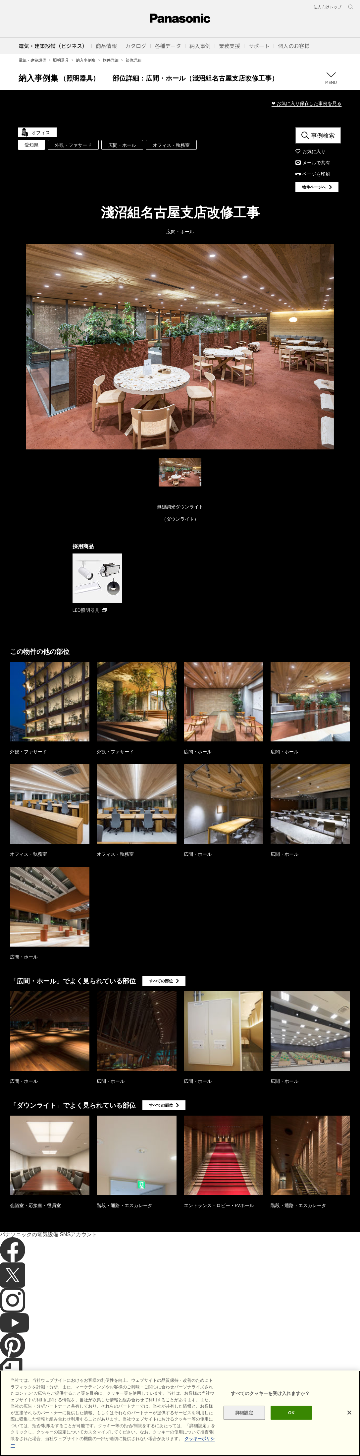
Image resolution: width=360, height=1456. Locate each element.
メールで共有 (316, 162)
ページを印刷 (316, 174)
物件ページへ (314, 187)
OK (291, 1412)
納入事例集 (86, 60)
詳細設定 (244, 1412)
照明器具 (61, 60)
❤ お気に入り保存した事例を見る (307, 103)
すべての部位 (161, 981)
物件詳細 (111, 60)
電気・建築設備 (32, 60)
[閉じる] (349, 1412)
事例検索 (323, 135)
